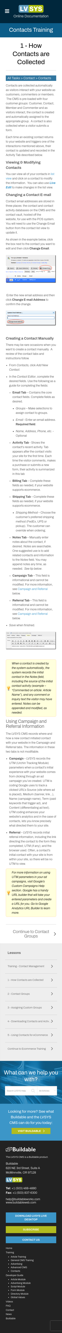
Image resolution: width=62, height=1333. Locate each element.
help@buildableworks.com (23, 1199)
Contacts (15, 1271)
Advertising (16, 1264)
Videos (9, 1301)
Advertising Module (21, 1283)
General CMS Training (22, 1260)
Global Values (18, 1297)
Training (10, 1252)
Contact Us (31, 1239)
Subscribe (31, 1229)
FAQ (8, 1305)
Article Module (18, 1279)
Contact (10, 1310)
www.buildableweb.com (21, 1202)
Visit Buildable (29, 1131)
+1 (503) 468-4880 (24, 1188)
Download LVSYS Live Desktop (31, 1217)
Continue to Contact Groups (31, 933)
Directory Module (19, 1293)
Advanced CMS (19, 1267)
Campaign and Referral (33, 589)
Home (9, 1248)
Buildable (11, 1318)
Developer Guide (14, 1275)
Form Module (18, 1290)
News (9, 1314)
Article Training (18, 1256)
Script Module (18, 1286)
